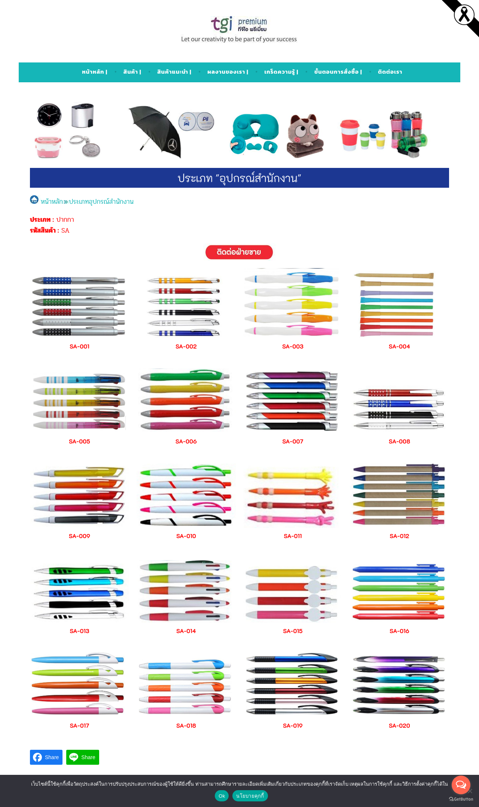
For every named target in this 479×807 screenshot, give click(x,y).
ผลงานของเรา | (227, 71)
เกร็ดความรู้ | (281, 71)
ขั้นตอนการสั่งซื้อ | (338, 71)
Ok (222, 796)
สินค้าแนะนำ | (174, 71)
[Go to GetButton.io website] (461, 799)
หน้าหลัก (46, 201)
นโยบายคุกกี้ (250, 796)
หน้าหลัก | (94, 71)
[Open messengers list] (461, 785)
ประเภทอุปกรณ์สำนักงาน (101, 201)
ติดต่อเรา (390, 71)
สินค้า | (132, 71)
